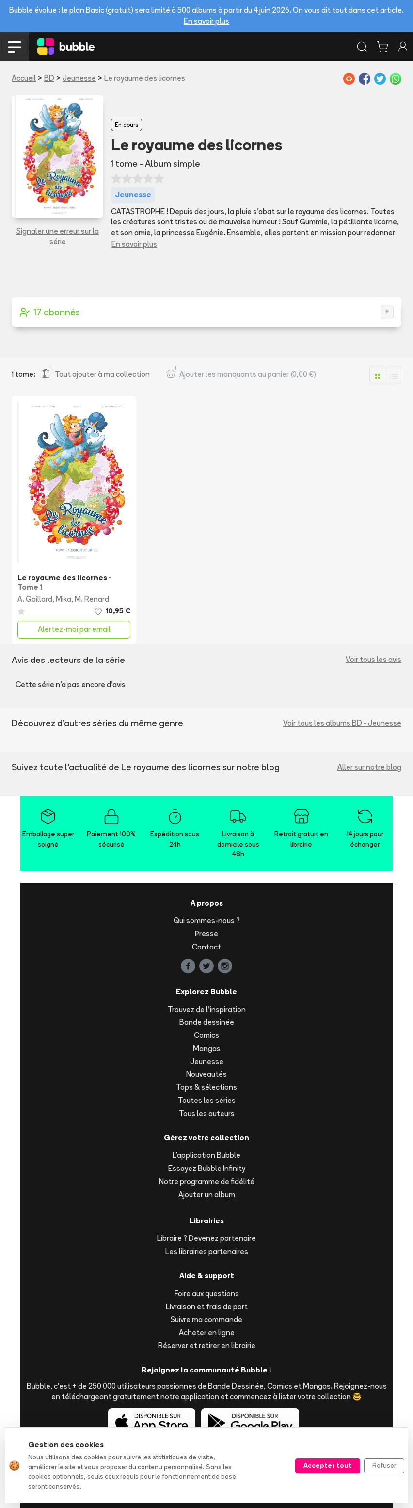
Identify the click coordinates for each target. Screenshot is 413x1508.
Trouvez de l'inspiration (207, 1009)
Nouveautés (206, 1074)
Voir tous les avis (373, 659)
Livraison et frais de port (207, 1306)
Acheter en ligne (207, 1332)
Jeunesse (79, 78)
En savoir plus (206, 21)
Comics (206, 1035)
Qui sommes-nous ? (207, 920)
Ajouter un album (206, 1194)
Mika (63, 599)
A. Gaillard (34, 599)
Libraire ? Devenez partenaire (206, 1238)
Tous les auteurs (207, 1113)
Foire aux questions (207, 1293)
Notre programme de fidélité (206, 1181)
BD (49, 78)
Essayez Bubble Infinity (206, 1168)
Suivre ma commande (206, 1319)
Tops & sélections (206, 1087)
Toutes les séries (207, 1100)
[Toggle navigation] (14, 46)
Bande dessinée (206, 1022)
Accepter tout (327, 1465)
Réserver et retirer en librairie (206, 1345)
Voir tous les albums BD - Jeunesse (342, 723)
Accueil (24, 78)
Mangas (207, 1048)
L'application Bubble (206, 1155)
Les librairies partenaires (206, 1251)
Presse (206, 933)
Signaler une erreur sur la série (57, 236)
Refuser (384, 1465)
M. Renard (92, 599)
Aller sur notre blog (369, 767)
